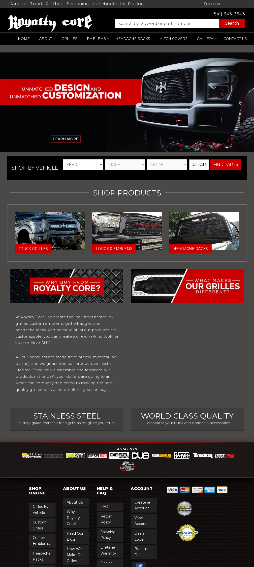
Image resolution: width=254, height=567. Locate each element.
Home (24, 39)
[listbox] (83, 164)
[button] (177, 23)
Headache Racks (190, 248)
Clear (199, 164)
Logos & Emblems (114, 248)
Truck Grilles (33, 248)
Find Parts (225, 164)
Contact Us (235, 39)
